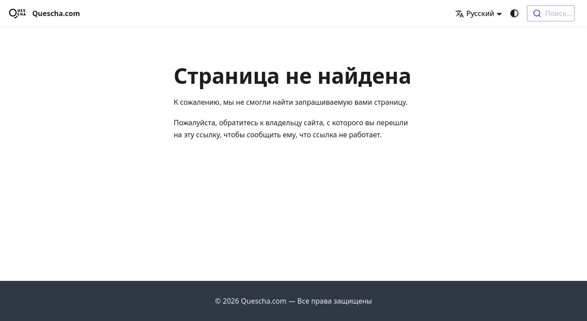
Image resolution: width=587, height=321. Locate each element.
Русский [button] (474, 13)
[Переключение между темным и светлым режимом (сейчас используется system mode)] (514, 13)
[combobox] (551, 13)
